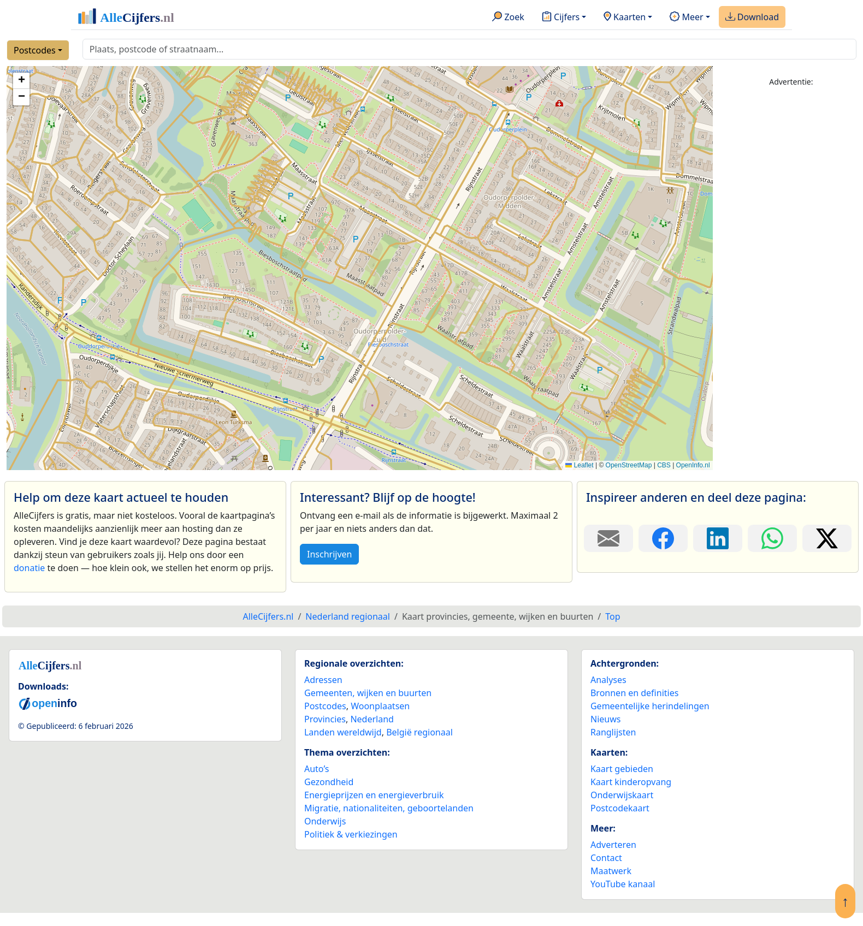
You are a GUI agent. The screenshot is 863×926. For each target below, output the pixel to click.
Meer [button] (686, 17)
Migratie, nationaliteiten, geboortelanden (389, 808)
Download (752, 17)
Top (612, 616)
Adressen (323, 680)
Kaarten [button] (625, 17)
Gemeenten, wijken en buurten (368, 693)
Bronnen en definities (634, 693)
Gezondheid (328, 782)
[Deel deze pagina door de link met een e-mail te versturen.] (608, 538)
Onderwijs (325, 821)
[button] (21, 81)
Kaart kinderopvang (630, 782)
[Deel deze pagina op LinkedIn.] (717, 538)
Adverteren (613, 845)
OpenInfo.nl (693, 465)
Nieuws (605, 719)
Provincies (325, 719)
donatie (29, 568)
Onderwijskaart (621, 795)
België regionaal (419, 732)
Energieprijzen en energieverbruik (374, 795)
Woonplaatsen (380, 706)
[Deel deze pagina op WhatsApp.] (772, 538)
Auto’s (316, 769)
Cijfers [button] (561, 17)
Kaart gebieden (621, 769)
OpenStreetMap (629, 465)
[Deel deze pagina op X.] (827, 538)
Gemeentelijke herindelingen (650, 706)
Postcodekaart (619, 808)
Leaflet (579, 465)
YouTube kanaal (622, 884)
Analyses (608, 680)
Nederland (372, 719)
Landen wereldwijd (343, 732)
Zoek (508, 17)
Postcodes (35, 50)
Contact (606, 858)
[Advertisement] (791, 260)
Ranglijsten (613, 732)
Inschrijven (329, 554)
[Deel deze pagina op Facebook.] (663, 538)
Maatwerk (610, 871)
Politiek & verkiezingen (351, 834)
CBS (664, 465)
